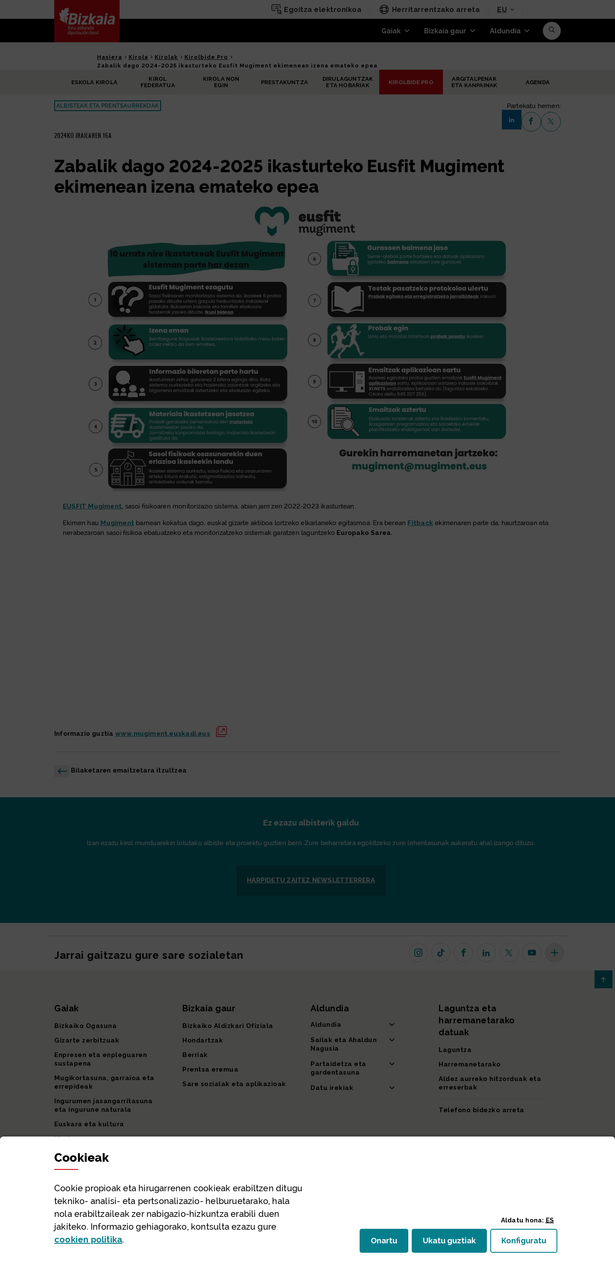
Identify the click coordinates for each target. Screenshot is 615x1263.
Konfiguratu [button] (529, 1243)
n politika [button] (88, 1239)
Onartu (389, 1243)
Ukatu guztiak (452, 1243)
